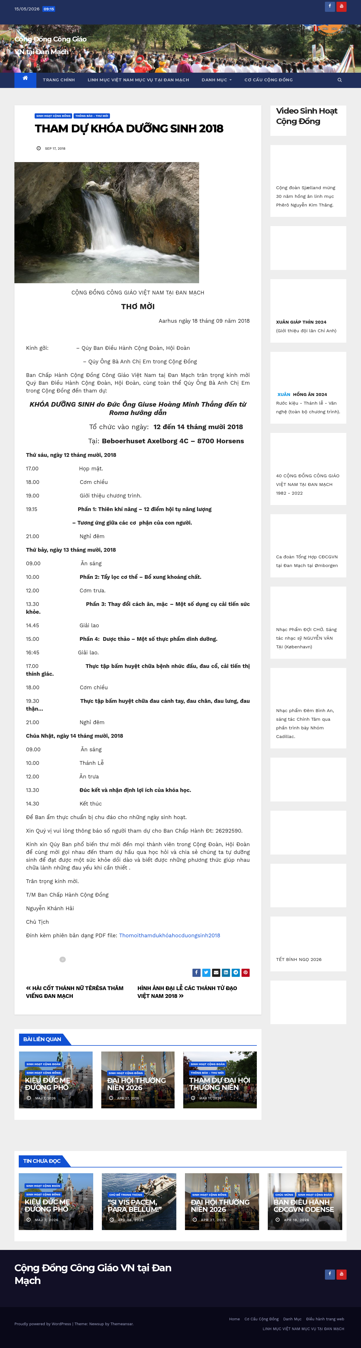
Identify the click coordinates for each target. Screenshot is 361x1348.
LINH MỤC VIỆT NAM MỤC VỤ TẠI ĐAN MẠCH (138, 79)
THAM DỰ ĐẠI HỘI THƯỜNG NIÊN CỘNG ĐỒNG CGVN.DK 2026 (219, 1091)
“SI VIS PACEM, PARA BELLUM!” (135, 1206)
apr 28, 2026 (131, 1220)
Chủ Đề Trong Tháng (125, 1194)
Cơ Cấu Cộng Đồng (268, 79)
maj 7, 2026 (47, 1220)
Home (234, 1319)
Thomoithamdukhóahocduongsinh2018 (169, 935)
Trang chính (59, 79)
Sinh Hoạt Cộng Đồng (53, 115)
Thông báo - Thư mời (91, 115)
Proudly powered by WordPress (43, 1324)
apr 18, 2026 (296, 1220)
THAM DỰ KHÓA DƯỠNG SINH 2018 (129, 128)
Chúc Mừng (284, 1194)
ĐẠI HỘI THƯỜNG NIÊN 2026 (136, 1084)
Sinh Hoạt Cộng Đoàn (43, 1064)
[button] (339, 79)
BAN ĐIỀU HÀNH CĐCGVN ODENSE (304, 1206)
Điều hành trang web (325, 1319)
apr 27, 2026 (213, 1220)
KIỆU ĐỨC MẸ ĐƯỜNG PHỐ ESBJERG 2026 (49, 1087)
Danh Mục (217, 79)
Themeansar (122, 1324)
